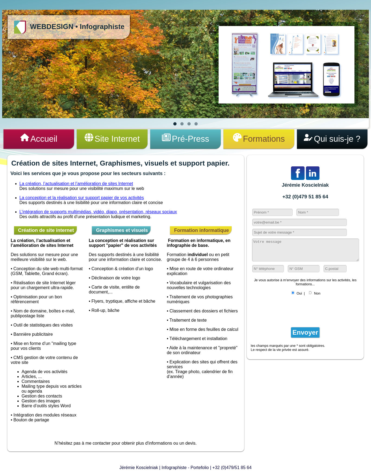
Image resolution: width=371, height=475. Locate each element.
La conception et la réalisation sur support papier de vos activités (82, 198)
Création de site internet (45, 231)
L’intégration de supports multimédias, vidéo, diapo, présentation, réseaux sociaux (98, 212)
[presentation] (292, 315)
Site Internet (112, 139)
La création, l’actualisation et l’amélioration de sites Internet (76, 184)
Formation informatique (200, 231)
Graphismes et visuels (121, 231)
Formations (259, 139)
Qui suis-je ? (332, 139)
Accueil (39, 139)
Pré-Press (185, 139)
